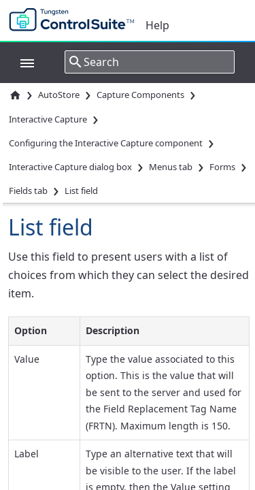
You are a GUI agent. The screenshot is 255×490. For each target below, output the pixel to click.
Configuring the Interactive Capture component (106, 143)
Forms (222, 167)
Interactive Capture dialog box (70, 167)
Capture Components (140, 94)
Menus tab (170, 167)
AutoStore (59, 94)
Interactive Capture (48, 119)
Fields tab (28, 190)
